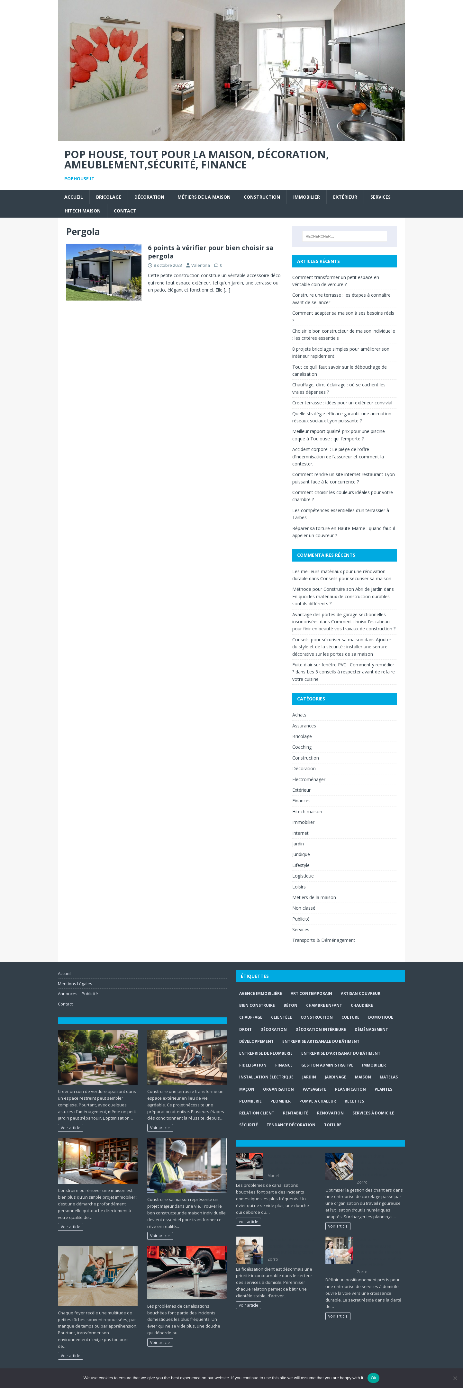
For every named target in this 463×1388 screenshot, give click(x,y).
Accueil (73, 197)
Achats (299, 715)
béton (290, 1005)
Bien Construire (257, 1005)
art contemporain (311, 993)
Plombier (280, 1101)
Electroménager (308, 779)
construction (317, 1017)
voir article (248, 1221)
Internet (300, 833)
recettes (354, 1101)
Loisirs (299, 887)
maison (363, 1077)
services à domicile (373, 1113)
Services (380, 197)
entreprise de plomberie (266, 1053)
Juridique (301, 854)
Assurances (304, 726)
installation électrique (266, 1077)
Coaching (302, 747)
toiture (332, 1125)
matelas (389, 1077)
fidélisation (253, 1065)
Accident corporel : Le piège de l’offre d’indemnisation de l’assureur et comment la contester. (338, 456)
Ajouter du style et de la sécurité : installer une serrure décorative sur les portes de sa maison (341, 646)
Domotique (380, 1017)
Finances (301, 801)
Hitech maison (83, 211)
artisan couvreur (360, 993)
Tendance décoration (291, 1125)
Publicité (301, 919)
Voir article (70, 1127)
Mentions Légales (75, 984)
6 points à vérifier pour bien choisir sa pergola (211, 251)
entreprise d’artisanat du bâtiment (340, 1053)
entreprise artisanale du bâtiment (320, 1041)
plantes (383, 1089)
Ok (373, 1377)
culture (350, 1017)
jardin (309, 1077)
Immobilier (306, 197)
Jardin (298, 844)
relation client (256, 1113)
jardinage (335, 1077)
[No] (455, 1378)
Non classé (303, 908)
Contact (125, 211)
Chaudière (362, 1005)
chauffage (250, 1017)
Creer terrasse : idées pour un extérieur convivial (342, 403)
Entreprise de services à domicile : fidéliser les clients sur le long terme (291, 1246)
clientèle (281, 1017)
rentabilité (295, 1113)
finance (284, 1065)
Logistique (303, 876)
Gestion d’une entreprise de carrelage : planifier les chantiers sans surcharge (381, 1165)
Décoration (149, 197)
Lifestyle (301, 865)
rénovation (330, 1113)
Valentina (200, 265)
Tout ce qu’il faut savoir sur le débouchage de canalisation (290, 1162)
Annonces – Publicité (78, 993)
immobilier (374, 1065)
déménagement (371, 1029)
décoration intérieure (320, 1029)
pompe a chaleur (317, 1101)
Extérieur (345, 197)
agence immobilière (260, 993)
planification (350, 1089)
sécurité (248, 1125)
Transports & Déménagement (323, 940)
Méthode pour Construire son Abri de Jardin (337, 589)
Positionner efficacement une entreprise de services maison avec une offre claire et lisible (379, 1252)
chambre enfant (324, 1005)
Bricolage (108, 197)
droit (245, 1029)
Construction (262, 197)
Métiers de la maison (204, 197)
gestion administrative (327, 1065)
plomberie (250, 1101)
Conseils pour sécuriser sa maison (355, 578)
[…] (227, 290)
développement (256, 1041)
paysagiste (314, 1089)
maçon (246, 1089)
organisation (278, 1089)
